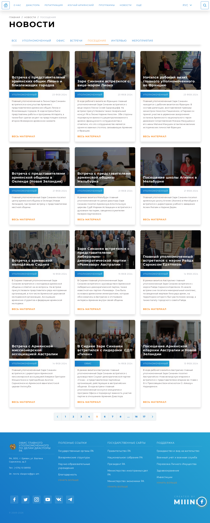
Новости (126, 5)
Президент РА (116, 464)
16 (136, 416)
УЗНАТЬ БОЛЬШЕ (68, 480)
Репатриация (54, 5)
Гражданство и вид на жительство (178, 450)
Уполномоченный (36, 40)
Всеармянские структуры (74, 457)
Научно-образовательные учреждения (74, 466)
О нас (17, 5)
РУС (185, 5)
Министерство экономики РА (125, 481)
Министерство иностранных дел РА (127, 472)
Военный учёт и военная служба (177, 457)
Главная (14, 17)
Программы (107, 5)
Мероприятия (142, 40)
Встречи (76, 40)
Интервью (119, 40)
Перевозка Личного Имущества (176, 464)
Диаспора (33, 5)
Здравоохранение (168, 470)
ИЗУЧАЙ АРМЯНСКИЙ (81, 5)
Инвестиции (164, 477)
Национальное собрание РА (125, 457)
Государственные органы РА (76, 450)
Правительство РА (119, 450)
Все (14, 40)
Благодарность (67, 474)
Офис (60, 40)
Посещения (97, 40)
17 (144, 416)
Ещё (139, 5)
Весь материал (23, 136)
